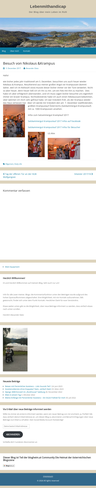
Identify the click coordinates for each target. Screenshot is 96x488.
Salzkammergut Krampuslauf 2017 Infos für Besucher (54, 127)
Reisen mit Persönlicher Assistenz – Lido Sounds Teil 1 (28, 386)
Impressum (48, 476)
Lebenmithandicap (48, 6)
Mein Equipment (12, 266)
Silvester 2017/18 (83, 174)
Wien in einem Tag (13, 395)
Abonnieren (13, 434)
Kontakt (26, 51)
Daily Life (18, 164)
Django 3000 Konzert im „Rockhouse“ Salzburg (25, 392)
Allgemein (9, 164)
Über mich (14, 51)
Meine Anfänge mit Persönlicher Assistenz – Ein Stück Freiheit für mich (35, 397)
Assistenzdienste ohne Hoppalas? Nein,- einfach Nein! (28, 389)
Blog (4, 51)
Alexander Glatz (32, 68)
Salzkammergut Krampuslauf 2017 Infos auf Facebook (54, 121)
